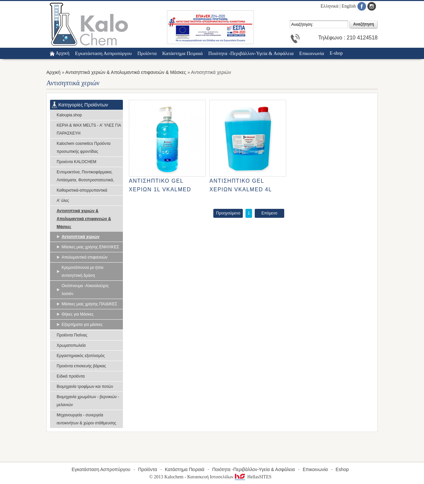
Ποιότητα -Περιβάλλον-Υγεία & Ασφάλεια (253, 469)
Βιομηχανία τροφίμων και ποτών (85, 386)
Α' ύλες (63, 200)
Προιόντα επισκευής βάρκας (81, 366)
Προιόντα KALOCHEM (76, 161)
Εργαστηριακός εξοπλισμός (81, 355)
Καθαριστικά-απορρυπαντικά (82, 190)
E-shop (336, 53)
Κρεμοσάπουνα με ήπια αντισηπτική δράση (82, 271)
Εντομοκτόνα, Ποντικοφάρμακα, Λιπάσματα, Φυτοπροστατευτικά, (85, 176)
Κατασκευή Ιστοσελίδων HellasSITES (229, 476)
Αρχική (62, 53)
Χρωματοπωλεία (71, 345)
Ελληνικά (330, 6)
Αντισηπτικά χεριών (80, 236)
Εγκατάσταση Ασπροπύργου (101, 469)
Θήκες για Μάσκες (78, 314)
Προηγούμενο (228, 213)
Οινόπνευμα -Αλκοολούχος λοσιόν (85, 289)
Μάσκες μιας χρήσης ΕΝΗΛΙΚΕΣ (90, 247)
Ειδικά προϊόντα (71, 376)
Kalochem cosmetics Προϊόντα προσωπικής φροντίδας (83, 147)
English (349, 6)
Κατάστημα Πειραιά (184, 469)
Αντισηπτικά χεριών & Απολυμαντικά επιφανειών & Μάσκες (125, 72)
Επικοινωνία (315, 469)
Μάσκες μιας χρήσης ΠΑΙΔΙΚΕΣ (89, 304)
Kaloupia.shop (69, 115)
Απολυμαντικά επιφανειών (85, 257)
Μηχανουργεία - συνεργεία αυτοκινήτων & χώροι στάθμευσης (86, 419)
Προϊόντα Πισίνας (72, 335)
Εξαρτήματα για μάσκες (82, 324)
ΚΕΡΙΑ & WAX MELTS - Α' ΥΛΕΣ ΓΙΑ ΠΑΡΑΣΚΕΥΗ (89, 129)
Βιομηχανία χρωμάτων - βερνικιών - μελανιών (88, 400)
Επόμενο (269, 213)
